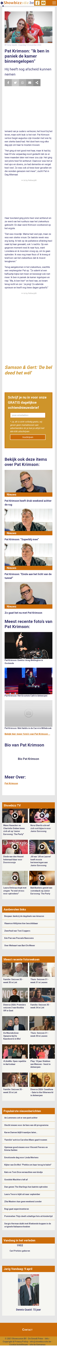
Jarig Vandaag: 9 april (18, 1269)
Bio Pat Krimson (28, 759)
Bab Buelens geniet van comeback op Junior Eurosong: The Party (41, 891)
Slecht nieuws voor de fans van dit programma (26, 1125)
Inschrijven (27, 437)
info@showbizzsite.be (40, 1341)
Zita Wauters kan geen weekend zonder (23, 1201)
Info (47, 1338)
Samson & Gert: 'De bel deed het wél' (28, 370)
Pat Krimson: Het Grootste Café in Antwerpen (26, 696)
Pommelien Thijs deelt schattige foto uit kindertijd (28, 1216)
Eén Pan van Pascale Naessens (19, 938)
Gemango (41, 1344)
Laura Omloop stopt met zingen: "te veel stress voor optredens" (14, 891)
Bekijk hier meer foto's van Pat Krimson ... (27, 734)
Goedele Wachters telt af (16, 1179)
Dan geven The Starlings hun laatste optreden (26, 1187)
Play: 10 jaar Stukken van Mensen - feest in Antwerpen (40, 1064)
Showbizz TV (12, 805)
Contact (27, 1329)
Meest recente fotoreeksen (21, 959)
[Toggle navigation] (54, 3)
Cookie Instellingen (18, 1344)
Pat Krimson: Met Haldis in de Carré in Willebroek (28, 728)
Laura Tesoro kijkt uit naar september (22, 1194)
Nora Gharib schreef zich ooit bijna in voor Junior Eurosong (40, 828)
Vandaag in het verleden (19, 1240)
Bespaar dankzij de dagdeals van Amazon (24, 916)
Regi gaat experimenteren (16, 1209)
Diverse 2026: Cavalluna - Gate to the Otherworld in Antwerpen (41, 1092)
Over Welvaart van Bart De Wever (19, 945)
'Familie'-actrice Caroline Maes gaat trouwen (25, 1140)
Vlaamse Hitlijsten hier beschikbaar (21, 923)
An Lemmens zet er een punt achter (21, 1118)
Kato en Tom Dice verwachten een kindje (23, 1172)
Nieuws (11, 494)
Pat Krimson (11, 783)
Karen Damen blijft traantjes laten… (20, 1132)
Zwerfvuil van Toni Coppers (17, 931)
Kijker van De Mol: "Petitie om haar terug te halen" (27, 1165)
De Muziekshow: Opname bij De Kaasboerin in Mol (12, 1036)
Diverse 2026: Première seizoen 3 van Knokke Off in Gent (14, 1008)
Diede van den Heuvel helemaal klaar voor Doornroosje (13, 859)
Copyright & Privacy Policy (15, 1341)
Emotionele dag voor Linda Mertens (21, 1157)
